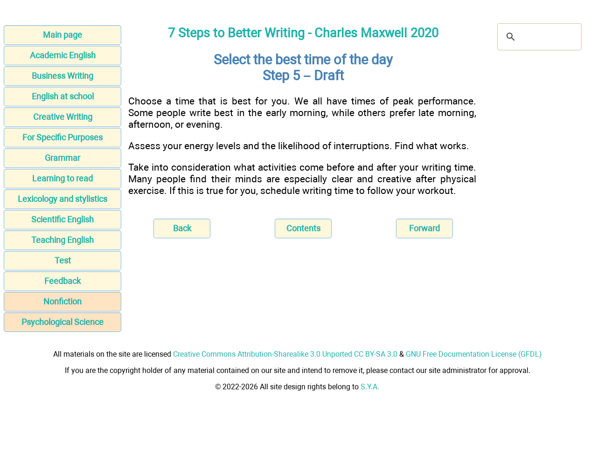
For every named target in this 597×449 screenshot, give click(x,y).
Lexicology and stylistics (62, 199)
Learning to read (62, 178)
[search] (538, 36)
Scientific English (62, 219)
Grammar (62, 158)
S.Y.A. (370, 386)
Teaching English (62, 240)
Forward (424, 228)
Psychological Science (62, 322)
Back (182, 228)
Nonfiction (62, 301)
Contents (303, 228)
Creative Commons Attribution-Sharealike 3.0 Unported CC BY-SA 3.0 (285, 354)
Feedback (62, 281)
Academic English (63, 55)
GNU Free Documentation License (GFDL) (474, 354)
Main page (62, 35)
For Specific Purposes (62, 137)
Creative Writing (62, 117)
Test (63, 260)
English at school (63, 96)
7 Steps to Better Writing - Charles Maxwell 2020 (303, 33)
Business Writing (62, 76)
